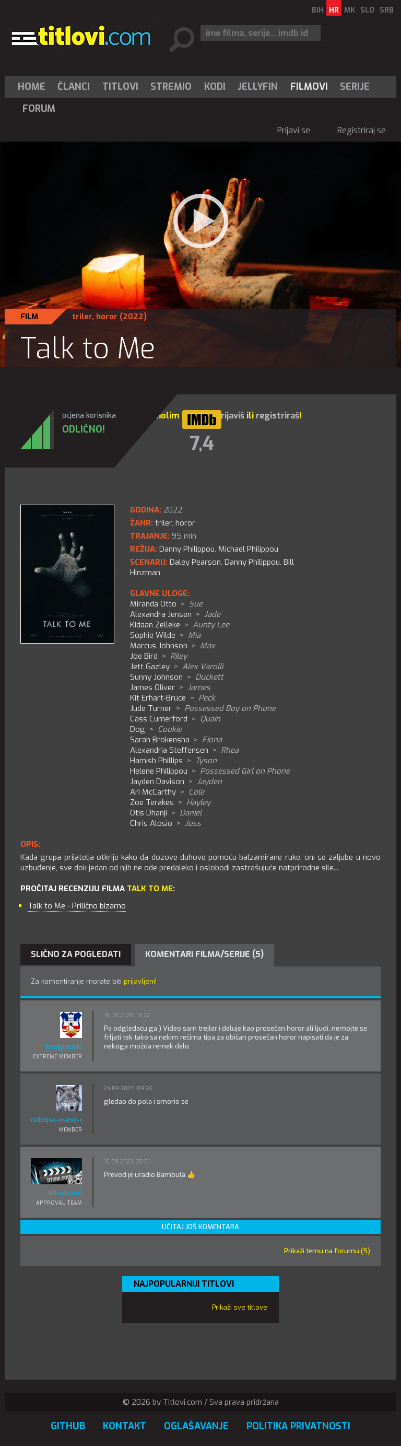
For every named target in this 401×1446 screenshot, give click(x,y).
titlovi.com (65, 1192)
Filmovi (309, 86)
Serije (355, 86)
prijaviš (230, 415)
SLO (367, 10)
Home (31, 86)
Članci (73, 86)
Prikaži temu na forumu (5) (327, 1250)
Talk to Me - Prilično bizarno (77, 906)
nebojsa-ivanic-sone (56, 1119)
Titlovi (120, 86)
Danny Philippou (252, 562)
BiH (318, 10)
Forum (38, 108)
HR (334, 10)
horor (106, 316)
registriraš (277, 415)
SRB (387, 10)
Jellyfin (258, 86)
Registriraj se (361, 130)
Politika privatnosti (298, 1426)
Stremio (171, 86)
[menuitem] (34, 87)
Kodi (215, 86)
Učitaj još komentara (200, 1226)
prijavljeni (139, 981)
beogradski (64, 1046)
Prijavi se (293, 130)
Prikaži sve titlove (239, 1307)
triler (82, 316)
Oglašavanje (196, 1426)
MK (349, 10)
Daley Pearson (195, 562)
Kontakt (124, 1426)
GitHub (68, 1426)
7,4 (202, 443)
